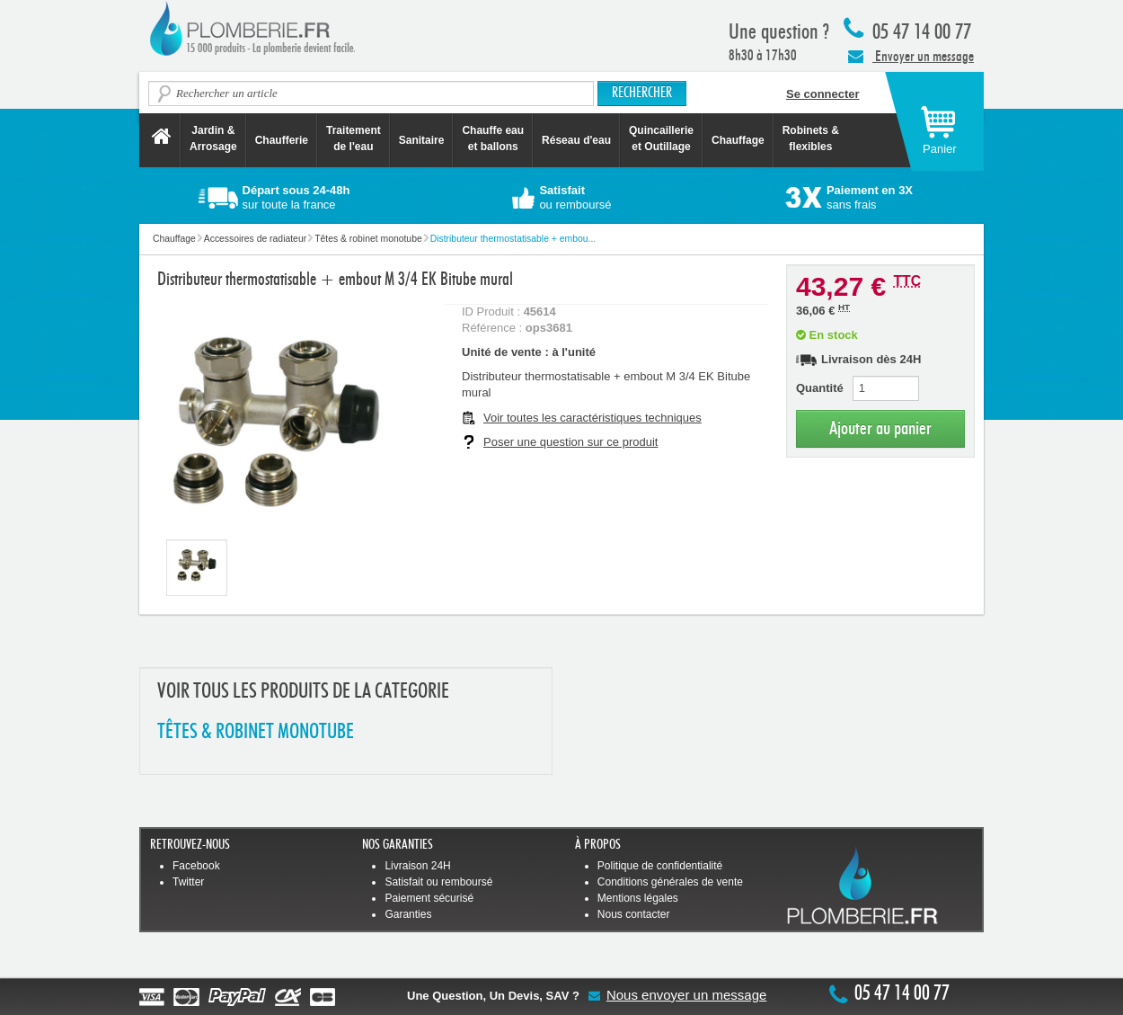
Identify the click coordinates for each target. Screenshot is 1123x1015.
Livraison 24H (417, 865)
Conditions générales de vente (670, 882)
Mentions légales (637, 898)
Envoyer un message (911, 56)
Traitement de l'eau (353, 138)
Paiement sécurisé (429, 898)
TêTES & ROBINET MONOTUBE (255, 732)
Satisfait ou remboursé (438, 882)
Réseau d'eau (576, 140)
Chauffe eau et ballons (493, 138)
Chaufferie (281, 140)
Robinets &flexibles (811, 138)
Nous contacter (633, 914)
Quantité (820, 388)
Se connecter (823, 94)
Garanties (408, 914)
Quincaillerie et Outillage (661, 138)
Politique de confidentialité (659, 865)
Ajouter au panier (880, 428)
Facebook (196, 865)
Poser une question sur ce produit (570, 442)
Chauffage (738, 140)
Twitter (188, 882)
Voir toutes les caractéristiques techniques (592, 417)
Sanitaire (422, 140)
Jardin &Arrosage (213, 138)
